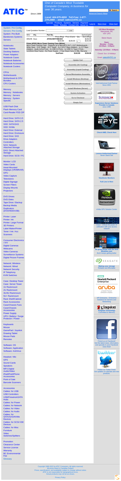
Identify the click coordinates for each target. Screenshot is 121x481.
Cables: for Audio (11, 411)
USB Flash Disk (10, 106)
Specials (49, 23)
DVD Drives (8, 196)
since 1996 (106, 103)
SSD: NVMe (9, 127)
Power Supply (9, 313)
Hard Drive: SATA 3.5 (13, 118)
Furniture (7, 430)
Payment (84, 23)
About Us (84, 25)
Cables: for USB (11, 391)
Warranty (7, 450)
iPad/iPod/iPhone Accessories (11, 375)
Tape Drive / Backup (12, 202)
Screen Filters (9, 185)
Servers (76, 23)
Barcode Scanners (12, 382)
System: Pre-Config (12, 28)
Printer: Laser (9, 216)
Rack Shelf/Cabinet (12, 299)
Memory (7, 89)
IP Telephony (9, 272)
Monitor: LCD (9, 161)
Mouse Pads (9, 336)
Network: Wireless (11, 263)
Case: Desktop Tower (13, 281)
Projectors (8, 191)
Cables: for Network (12, 405)
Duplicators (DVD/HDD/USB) (11, 209)
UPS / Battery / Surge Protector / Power (13, 317)
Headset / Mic (9, 357)
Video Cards (9, 164)
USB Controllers (11, 394)
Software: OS (9, 345)
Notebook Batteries (12, 60)
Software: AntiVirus (12, 351)
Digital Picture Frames (13, 257)
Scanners (7, 234)
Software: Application (13, 348)
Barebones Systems (12, 37)
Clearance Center (11, 444)
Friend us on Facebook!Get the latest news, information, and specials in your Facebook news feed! (107, 343)
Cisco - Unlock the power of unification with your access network (106, 226)
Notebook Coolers (11, 66)
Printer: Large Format (13, 222)
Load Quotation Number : (36, 30)
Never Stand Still (106, 153)
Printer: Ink (8, 219)
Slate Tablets (9, 48)
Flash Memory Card (12, 109)
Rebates (63, 25)
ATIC (22, 11)
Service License (10, 447)
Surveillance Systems (13, 254)
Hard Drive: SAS (11, 136)
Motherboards (9, 75)
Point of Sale (9, 379)
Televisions (8, 179)
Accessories (9, 388)
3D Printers (8, 225)
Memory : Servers (11, 95)
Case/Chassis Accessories (9, 309)
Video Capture (10, 176)
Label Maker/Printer (12, 228)
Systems (67, 23)
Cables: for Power (11, 402)
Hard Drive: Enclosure (13, 133)
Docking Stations (11, 51)
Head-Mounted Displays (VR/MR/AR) (13, 168)
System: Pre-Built (11, 34)
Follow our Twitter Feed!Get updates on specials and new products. (106, 370)
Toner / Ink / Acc (10, 231)
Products (58, 23)
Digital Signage (10, 182)
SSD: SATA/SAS (11, 124)
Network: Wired (10, 266)
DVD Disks (8, 199)
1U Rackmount (10, 287)
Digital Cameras (10, 245)
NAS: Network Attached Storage (11, 146)
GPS (5, 360)
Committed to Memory (106, 310)
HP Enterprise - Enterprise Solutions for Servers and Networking (106, 298)
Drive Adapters (10, 139)
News (56, 25)
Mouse (6, 327)
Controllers (8, 142)
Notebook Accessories (13, 63)
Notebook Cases (11, 57)
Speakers (7, 366)
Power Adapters (10, 54)
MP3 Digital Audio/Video (9, 370)
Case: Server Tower (12, 284)
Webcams (8, 248)
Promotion (8, 441)
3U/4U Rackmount (12, 293)
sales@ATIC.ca (109, 57)
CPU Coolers (9, 83)
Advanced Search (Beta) (98, 13)
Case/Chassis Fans (12, 305)
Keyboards (8, 324)
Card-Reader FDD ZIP (13, 112)
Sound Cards (9, 363)
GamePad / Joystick (12, 330)
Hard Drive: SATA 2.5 (13, 121)
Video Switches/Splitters (11, 434)
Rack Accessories (11, 302)
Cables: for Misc (11, 427)
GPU (5, 173)
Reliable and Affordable (106, 266)
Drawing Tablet (10, 333)
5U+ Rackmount (11, 296)
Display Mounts (10, 188)
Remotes (7, 339)
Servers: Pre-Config (12, 31)
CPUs (6, 72)
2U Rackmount (10, 290)
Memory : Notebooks (13, 92)
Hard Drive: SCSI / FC (13, 156)
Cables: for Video (11, 408)
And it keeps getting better (106, 250)
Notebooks (8, 45)
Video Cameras (10, 251)
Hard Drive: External (12, 130)
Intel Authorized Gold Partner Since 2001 (106, 82)
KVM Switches (10, 275)
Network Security (11, 269)
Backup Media (10, 205)
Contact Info (73, 25)
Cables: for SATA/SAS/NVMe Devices (11, 416)
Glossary (7, 459)
